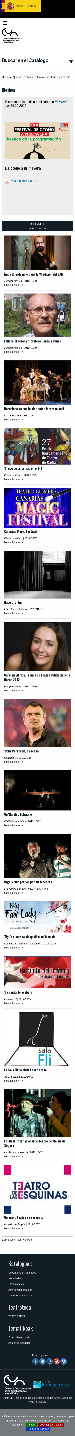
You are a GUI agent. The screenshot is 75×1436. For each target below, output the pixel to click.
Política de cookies (38, 1428)
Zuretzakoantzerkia (19, 1337)
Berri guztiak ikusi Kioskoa (17, 1239)
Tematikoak (20, 1328)
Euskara (65, 22)
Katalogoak (20, 1263)
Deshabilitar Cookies (51, 1424)
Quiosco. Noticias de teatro (28, 77)
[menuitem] (66, 23)
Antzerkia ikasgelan (19, 1342)
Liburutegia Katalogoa (20, 1295)
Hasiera (6, 77)
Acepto (31, 1424)
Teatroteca (19, 1307)
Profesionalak (16, 1284)
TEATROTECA (16, 1316)
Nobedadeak (15, 1278)
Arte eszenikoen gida (20, 1289)
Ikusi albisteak (12, 284)
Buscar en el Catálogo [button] (25, 60)
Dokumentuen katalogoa (22, 1272)
